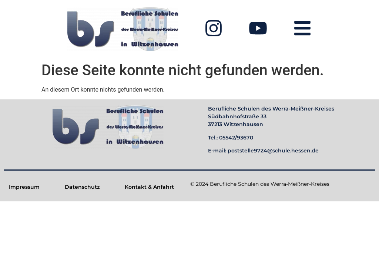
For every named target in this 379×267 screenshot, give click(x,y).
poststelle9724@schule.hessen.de (273, 150)
